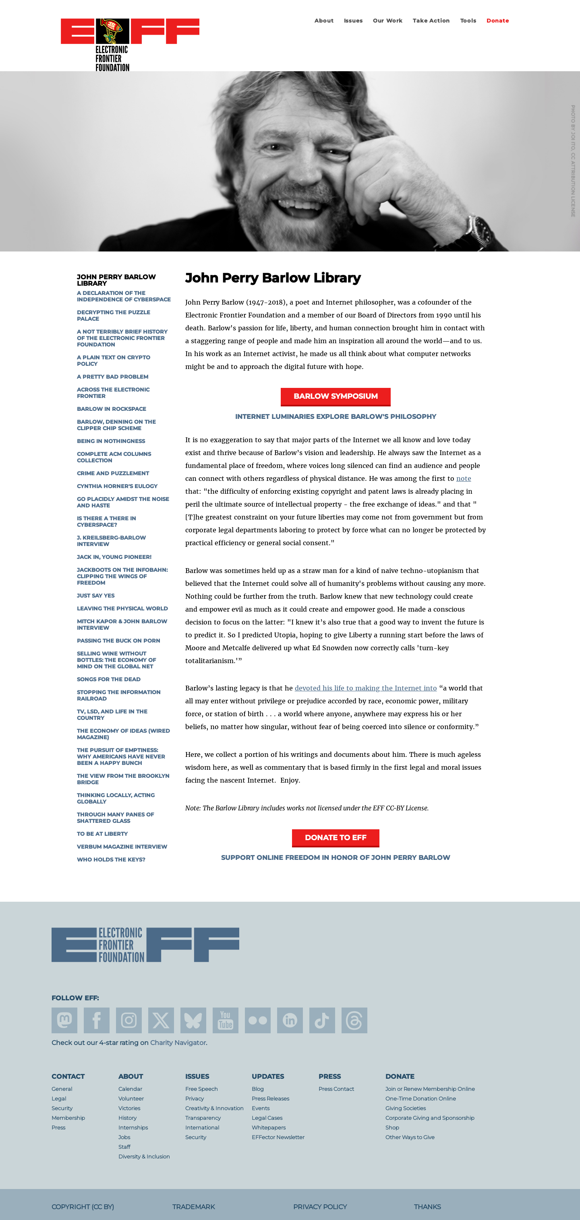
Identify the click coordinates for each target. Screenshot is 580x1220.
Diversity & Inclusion (144, 1157)
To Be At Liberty (102, 834)
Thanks (427, 1207)
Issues (353, 21)
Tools (468, 21)
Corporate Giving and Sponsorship (429, 1118)
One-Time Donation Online (420, 1099)
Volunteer (131, 1099)
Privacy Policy (320, 1207)
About (324, 21)
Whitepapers (269, 1128)
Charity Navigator (178, 1043)
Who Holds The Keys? (111, 860)
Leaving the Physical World (122, 609)
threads (354, 1020)
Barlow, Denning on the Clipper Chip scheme (116, 425)
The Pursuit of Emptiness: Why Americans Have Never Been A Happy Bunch (121, 756)
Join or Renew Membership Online (430, 1089)
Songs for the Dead (109, 679)
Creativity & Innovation (214, 1108)
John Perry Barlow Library (116, 280)
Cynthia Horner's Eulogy (117, 486)
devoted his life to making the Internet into (366, 688)
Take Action (431, 21)
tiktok (322, 1020)
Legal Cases (267, 1118)
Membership (68, 1118)
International (202, 1128)
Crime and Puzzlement (113, 473)
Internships (133, 1128)
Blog (258, 1089)
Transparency (203, 1118)
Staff (124, 1147)
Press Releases (270, 1099)
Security (62, 1108)
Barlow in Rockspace (111, 409)
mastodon (64, 1020)
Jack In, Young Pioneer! (114, 557)
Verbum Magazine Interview (122, 847)
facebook (97, 1020)
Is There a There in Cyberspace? (106, 521)
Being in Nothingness (111, 441)
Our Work (388, 21)
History (127, 1118)
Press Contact (336, 1089)
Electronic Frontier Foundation (130, 45)
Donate (498, 21)
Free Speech (201, 1089)
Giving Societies (405, 1108)
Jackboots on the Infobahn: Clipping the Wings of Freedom (122, 576)
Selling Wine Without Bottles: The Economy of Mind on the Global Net (116, 660)
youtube (225, 1020)
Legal (59, 1099)
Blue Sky (193, 1020)
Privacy (194, 1099)
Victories (129, 1108)
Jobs (124, 1137)
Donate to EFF (336, 837)
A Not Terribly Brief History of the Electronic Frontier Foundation (122, 338)
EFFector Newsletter (278, 1137)
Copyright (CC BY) (83, 1207)
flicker (258, 1020)
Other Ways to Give (410, 1137)
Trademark (193, 1207)
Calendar (130, 1089)
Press (58, 1128)
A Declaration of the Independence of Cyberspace (124, 296)
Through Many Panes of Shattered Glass (115, 818)
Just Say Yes (95, 596)
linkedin (290, 1020)
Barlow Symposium (336, 396)
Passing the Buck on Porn (118, 641)
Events (260, 1108)
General (62, 1089)
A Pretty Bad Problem (112, 377)
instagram (129, 1020)
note (463, 478)
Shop (392, 1128)
